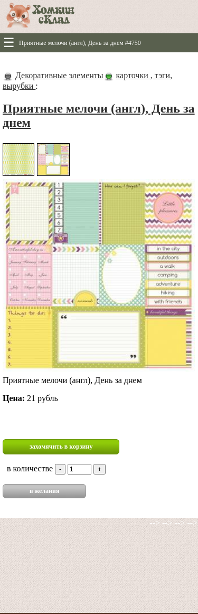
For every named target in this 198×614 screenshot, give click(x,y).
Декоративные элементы (59, 75)
